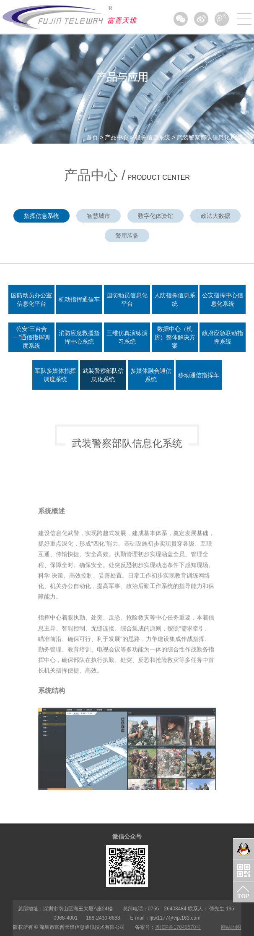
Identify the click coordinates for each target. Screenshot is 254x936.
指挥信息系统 (152, 137)
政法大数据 (215, 215)
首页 (92, 137)
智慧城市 (98, 215)
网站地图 (231, 927)
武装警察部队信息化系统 (209, 137)
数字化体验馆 (155, 215)
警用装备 (127, 235)
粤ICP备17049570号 (178, 927)
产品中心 (116, 137)
